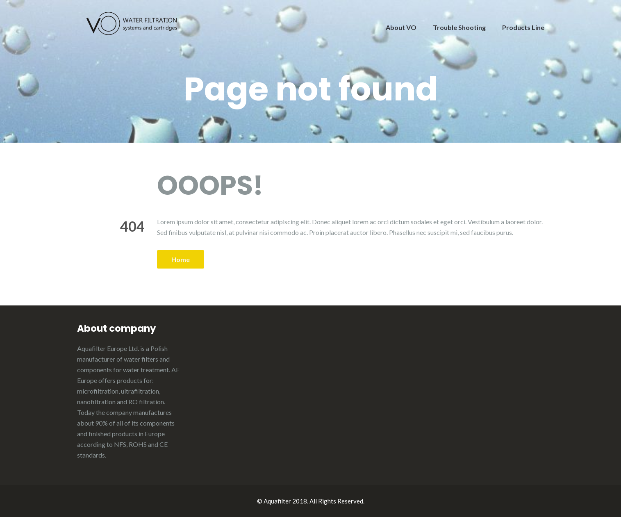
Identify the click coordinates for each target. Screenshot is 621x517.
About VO (401, 27)
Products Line (523, 27)
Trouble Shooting (459, 27)
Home (180, 259)
